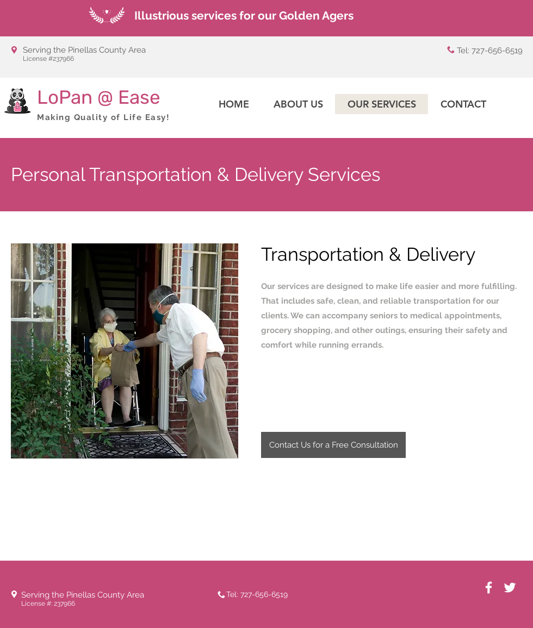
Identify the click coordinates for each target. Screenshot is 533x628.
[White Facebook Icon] (489, 587)
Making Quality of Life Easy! (103, 117)
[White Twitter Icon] (510, 587)
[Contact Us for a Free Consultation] (333, 445)
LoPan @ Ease (98, 97)
